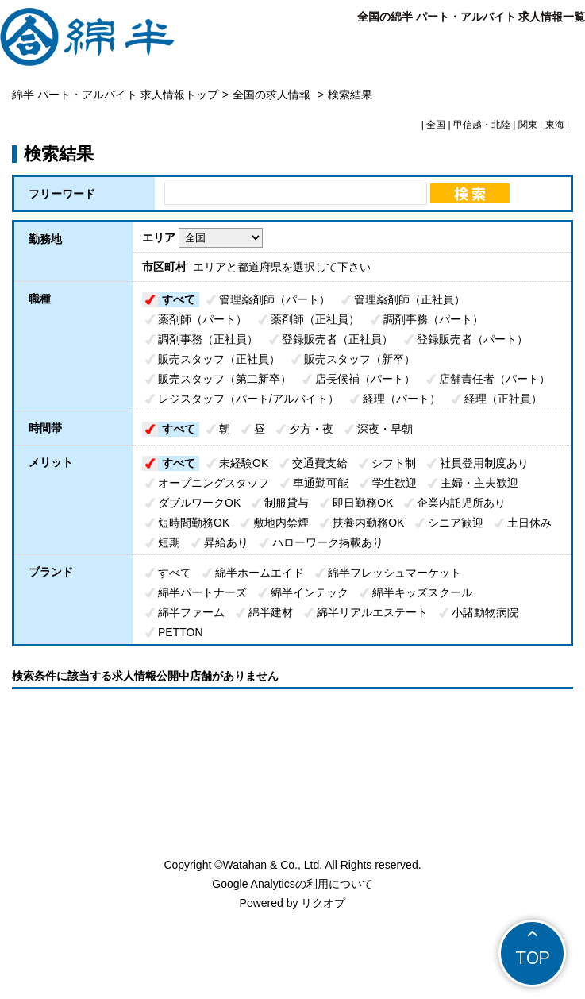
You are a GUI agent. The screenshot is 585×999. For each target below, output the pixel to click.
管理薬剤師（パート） (274, 299)
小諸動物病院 (485, 612)
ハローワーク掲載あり (327, 542)
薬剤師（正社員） (315, 319)
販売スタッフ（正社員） (219, 359)
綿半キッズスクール (422, 592)
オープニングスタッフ (213, 482)
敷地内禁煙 (281, 522)
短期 (169, 542)
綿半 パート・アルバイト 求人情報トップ (115, 94)
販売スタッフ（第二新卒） (224, 378)
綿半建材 (270, 612)
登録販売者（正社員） (337, 339)
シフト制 (393, 463)
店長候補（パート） (365, 378)
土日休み (529, 522)
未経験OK (243, 463)
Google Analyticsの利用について (292, 884)
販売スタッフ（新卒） (359, 359)
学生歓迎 (394, 482)
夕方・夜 (311, 428)
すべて (178, 299)
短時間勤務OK (193, 522)
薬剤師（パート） (202, 319)
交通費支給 (320, 463)
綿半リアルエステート (372, 612)
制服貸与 (286, 502)
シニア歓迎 (455, 522)
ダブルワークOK (199, 502)
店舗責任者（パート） (494, 378)
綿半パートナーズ (202, 592)
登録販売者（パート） (472, 339)
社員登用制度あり (484, 463)
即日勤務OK (363, 502)
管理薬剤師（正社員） (409, 299)
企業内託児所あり (461, 502)
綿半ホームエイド (259, 572)
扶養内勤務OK (368, 522)
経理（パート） (402, 398)
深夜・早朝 (385, 428)
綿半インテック (309, 592)
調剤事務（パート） (433, 319)
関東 (527, 124)
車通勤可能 (320, 482)
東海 (554, 124)
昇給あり (226, 542)
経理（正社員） (503, 398)
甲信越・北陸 (481, 124)
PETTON (180, 632)
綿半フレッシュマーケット (394, 572)
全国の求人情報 (273, 94)
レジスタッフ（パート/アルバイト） (248, 398)
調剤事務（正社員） (208, 339)
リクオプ (323, 903)
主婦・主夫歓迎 (479, 482)
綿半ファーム (191, 612)
